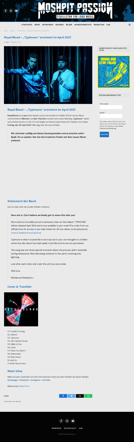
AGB (80, 428)
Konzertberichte (83, 25)
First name (104, 104)
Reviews (60, 25)
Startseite (27, 25)
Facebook (24, 380)
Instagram (35, 380)
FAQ (108, 25)
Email (102, 113)
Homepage (12, 380)
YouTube (46, 380)
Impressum (56, 428)
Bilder (69, 25)
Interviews (47, 25)
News (37, 25)
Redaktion (99, 25)
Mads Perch (24, 386)
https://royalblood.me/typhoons (26, 232)
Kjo (7, 42)
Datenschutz (70, 428)
